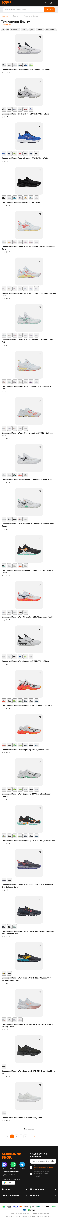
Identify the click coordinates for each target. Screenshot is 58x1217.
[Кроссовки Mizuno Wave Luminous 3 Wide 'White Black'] (29, 639)
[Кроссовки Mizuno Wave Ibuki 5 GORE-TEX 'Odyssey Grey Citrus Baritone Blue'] (29, 956)
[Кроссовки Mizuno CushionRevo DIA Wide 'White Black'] (29, 92)
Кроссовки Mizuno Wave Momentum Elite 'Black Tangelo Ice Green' (27, 571)
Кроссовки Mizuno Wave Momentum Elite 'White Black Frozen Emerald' (28, 525)
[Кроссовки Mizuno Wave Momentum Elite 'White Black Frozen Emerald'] (29, 502)
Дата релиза (50, 29)
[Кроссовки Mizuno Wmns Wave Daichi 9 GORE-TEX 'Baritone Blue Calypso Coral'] (29, 910)
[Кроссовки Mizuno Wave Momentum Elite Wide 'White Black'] (29, 458)
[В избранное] (40, 37)
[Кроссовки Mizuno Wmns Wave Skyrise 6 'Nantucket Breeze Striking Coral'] (29, 1003)
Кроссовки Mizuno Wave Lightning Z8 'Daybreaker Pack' (25, 750)
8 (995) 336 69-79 (8, 1175)
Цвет (31, 29)
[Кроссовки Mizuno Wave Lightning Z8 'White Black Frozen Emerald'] (29, 772)
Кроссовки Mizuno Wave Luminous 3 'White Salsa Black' (26, 70)
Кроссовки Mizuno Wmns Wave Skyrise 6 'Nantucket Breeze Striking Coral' (27, 1026)
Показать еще (29, 1129)
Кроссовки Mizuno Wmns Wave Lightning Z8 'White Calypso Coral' (27, 434)
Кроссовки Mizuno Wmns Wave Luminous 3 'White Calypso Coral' (27, 387)
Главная (4, 16)
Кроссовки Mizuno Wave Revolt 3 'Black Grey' (21, 202)
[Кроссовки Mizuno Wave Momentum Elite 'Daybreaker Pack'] (29, 595)
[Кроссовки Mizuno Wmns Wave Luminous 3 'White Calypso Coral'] (29, 365)
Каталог (16, 16)
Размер (39, 29)
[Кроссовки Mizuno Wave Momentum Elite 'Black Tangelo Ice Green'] (29, 549)
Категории (14, 29)
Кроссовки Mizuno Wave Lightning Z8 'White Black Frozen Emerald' (26, 795)
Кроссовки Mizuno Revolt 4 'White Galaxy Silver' (22, 1118)
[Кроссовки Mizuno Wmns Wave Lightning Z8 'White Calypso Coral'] (29, 411)
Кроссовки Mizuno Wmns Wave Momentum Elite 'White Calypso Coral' (29, 294)
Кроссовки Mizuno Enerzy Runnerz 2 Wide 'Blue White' (25, 158)
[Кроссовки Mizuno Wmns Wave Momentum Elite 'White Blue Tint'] (29, 318)
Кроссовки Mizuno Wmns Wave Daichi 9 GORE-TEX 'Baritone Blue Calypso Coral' (28, 932)
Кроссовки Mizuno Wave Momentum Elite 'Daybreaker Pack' (27, 617)
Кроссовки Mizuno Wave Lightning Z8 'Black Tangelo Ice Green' (29, 840)
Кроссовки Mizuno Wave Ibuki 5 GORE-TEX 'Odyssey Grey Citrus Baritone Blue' (26, 979)
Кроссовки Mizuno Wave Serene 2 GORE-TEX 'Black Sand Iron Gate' (28, 1072)
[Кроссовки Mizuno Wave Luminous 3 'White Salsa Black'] (29, 48)
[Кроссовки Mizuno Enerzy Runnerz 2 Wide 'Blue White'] (29, 136)
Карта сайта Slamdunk (41, 1213)
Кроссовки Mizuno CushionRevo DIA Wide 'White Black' (25, 114)
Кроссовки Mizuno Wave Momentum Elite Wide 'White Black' (27, 480)
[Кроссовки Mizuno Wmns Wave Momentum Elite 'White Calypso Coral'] (29, 271)
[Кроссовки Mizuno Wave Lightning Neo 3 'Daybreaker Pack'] (29, 684)
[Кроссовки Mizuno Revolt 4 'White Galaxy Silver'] (29, 1096)
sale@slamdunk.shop (11, 1171)
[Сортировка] (3, 29)
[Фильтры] (7, 29)
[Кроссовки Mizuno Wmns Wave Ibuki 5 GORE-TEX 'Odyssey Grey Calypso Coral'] (29, 863)
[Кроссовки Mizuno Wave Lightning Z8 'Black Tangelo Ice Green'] (29, 819)
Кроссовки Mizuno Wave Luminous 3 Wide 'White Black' (25, 661)
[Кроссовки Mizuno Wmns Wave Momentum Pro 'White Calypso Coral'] (29, 225)
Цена (23, 29)
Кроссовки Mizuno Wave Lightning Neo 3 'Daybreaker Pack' (27, 705)
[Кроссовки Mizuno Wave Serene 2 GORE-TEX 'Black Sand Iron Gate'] (29, 1049)
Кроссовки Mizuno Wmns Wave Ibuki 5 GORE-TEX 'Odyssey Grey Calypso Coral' (27, 886)
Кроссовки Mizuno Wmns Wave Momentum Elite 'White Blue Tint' (27, 341)
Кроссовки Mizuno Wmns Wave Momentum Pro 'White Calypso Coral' (28, 248)
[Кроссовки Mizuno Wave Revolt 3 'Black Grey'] (29, 181)
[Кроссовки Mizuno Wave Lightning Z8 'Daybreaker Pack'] (29, 728)
